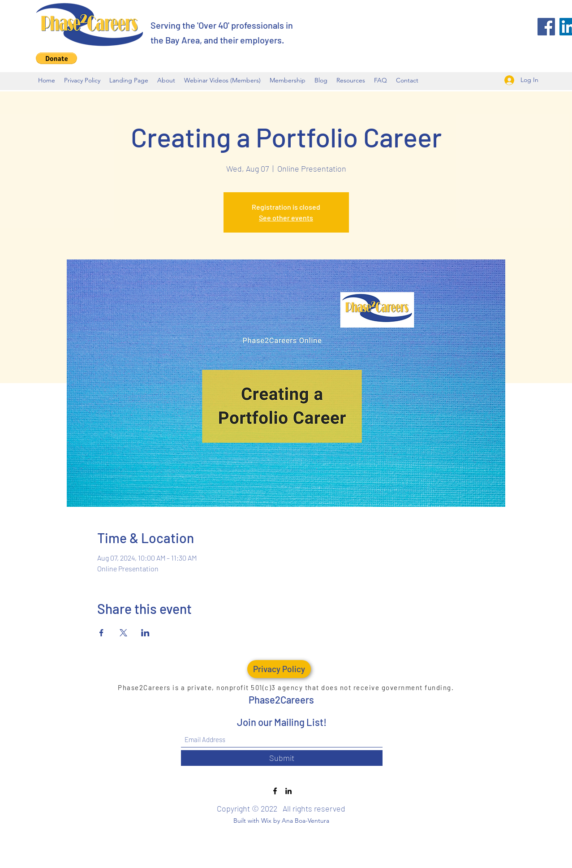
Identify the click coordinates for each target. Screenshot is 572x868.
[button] (56, 58)
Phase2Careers (281, 699)
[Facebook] (546, 26)
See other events (286, 217)
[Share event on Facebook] (101, 632)
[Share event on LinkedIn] (145, 632)
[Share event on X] (123, 632)
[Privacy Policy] (279, 669)
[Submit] (282, 758)
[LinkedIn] (288, 790)
